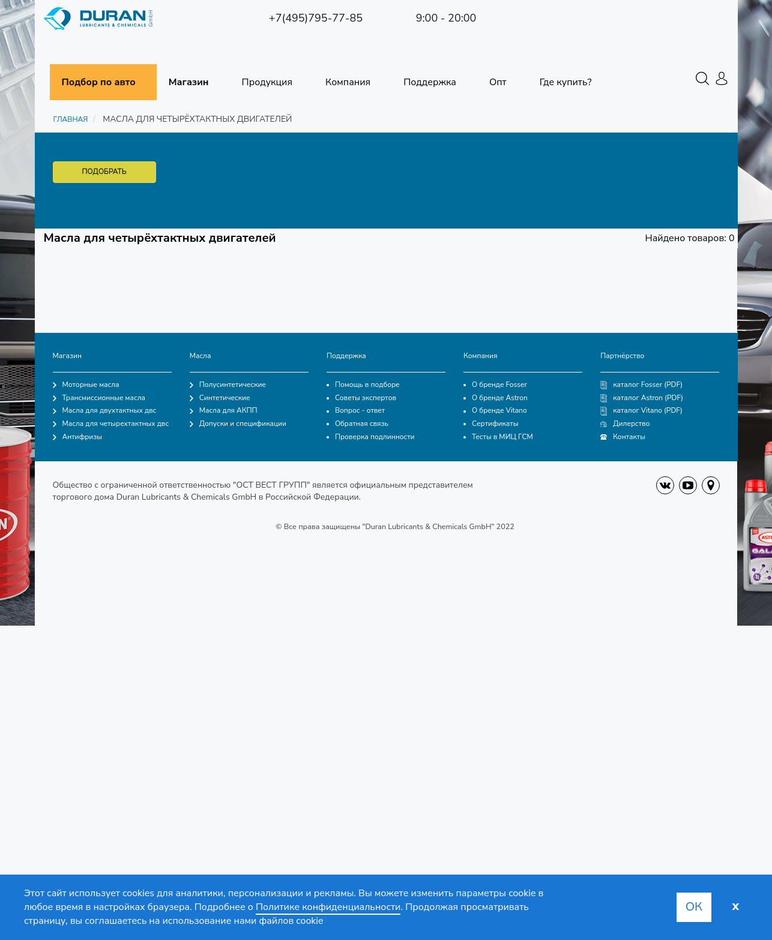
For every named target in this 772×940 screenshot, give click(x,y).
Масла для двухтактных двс (105, 410)
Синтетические (220, 398)
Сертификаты (490, 423)
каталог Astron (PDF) (641, 398)
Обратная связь (357, 423)
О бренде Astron (495, 398)
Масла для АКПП (224, 410)
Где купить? (566, 82)
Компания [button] (347, 82)
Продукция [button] (267, 82)
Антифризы (78, 437)
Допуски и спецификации (238, 423)
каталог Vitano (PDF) (641, 410)
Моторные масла (86, 384)
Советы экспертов (361, 398)
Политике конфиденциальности (328, 907)
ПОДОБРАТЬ (104, 171)
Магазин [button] (189, 82)
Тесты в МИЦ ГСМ (498, 437)
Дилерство (625, 423)
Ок (694, 907)
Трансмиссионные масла (99, 398)
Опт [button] (498, 82)
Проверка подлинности (371, 437)
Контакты (622, 437)
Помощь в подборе (363, 384)
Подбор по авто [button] (99, 82)
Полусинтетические (228, 384)
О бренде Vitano (495, 410)
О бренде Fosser (495, 384)
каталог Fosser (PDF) (641, 384)
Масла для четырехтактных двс (111, 423)
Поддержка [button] (429, 82)
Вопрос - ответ (356, 410)
